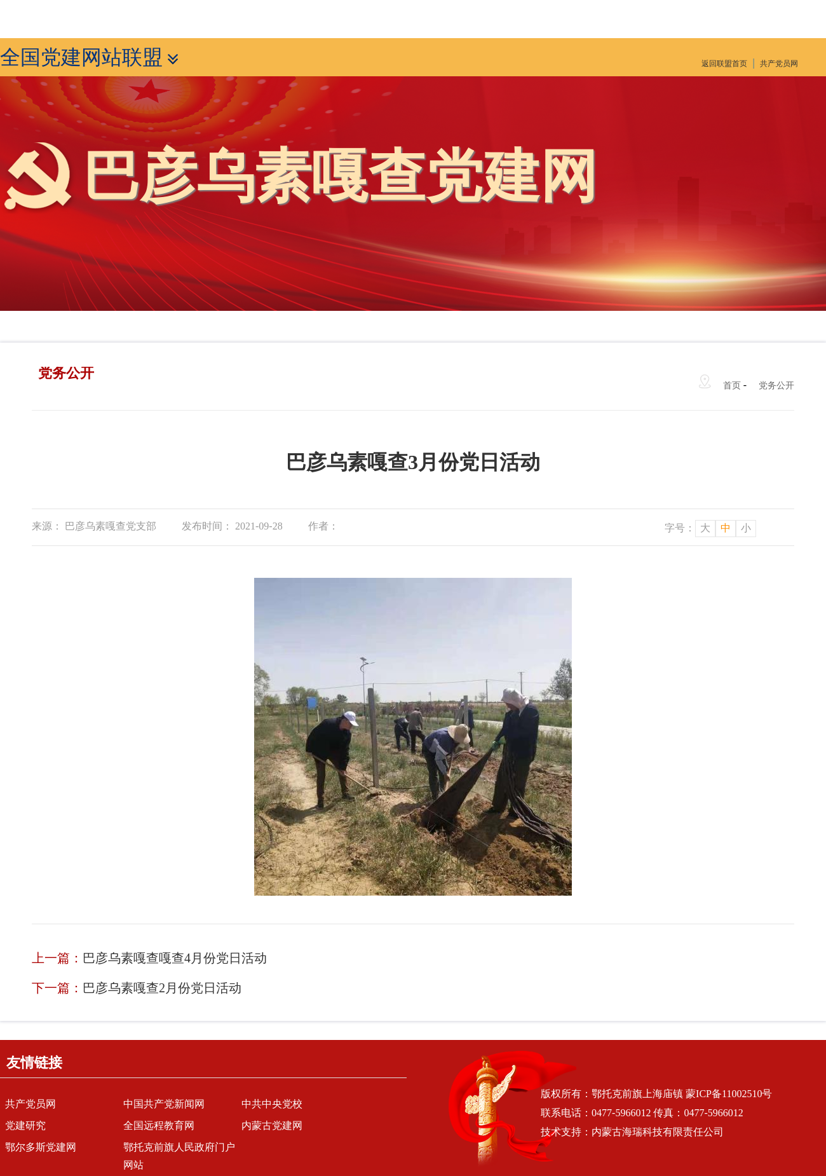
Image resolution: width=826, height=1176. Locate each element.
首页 (732, 385)
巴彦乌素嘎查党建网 (340, 176)
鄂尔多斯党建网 (40, 1147)
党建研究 (25, 1125)
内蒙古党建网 (271, 1125)
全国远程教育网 (158, 1125)
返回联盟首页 (724, 63)
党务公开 (776, 385)
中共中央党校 (271, 1103)
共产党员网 (779, 63)
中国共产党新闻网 (164, 1103)
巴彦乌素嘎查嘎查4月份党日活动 (175, 958)
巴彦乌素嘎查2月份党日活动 (162, 988)
